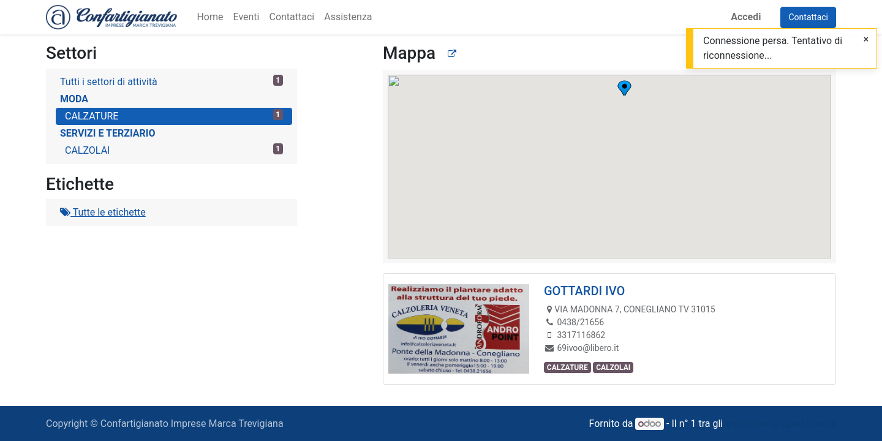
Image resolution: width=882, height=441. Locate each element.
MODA (74, 99)
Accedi (746, 17)
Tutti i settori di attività (171, 81)
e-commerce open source (780, 423)
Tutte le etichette (103, 212)
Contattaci (808, 17)
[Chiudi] (866, 39)
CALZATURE (174, 115)
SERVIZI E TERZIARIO (107, 133)
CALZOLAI (174, 149)
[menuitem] (210, 17)
